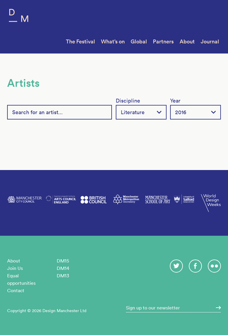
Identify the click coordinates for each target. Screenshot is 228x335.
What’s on (113, 41)
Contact (15, 290)
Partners (163, 41)
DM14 (63, 268)
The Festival (80, 41)
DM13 (63, 276)
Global (139, 41)
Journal (210, 41)
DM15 (63, 261)
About (187, 41)
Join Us (15, 268)
